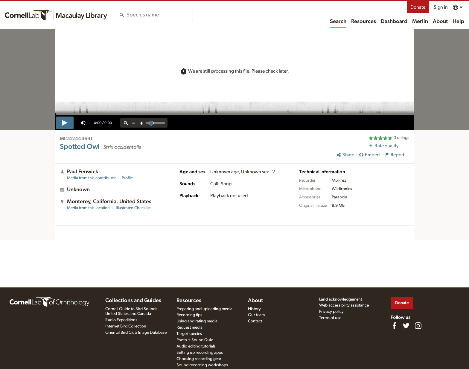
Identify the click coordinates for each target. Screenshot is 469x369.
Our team (256, 315)
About (440, 21)
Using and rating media (196, 321)
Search (338, 21)
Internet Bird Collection (125, 326)
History (254, 309)
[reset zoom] (126, 123)
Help (458, 21)
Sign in (441, 7)
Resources (363, 21)
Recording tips (189, 315)
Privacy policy (331, 312)
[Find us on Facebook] (394, 325)
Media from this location (88, 208)
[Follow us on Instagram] (418, 325)
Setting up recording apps (199, 352)
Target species (189, 334)
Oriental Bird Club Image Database (136, 332)
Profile (127, 178)
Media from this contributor (91, 178)
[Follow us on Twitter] (406, 325)
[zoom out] (133, 123)
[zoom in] (141, 123)
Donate (417, 7)
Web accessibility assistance (344, 305)
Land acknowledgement (340, 299)
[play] (65, 123)
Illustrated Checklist (133, 208)
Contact (255, 321)
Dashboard (394, 21)
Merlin (420, 21)
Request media (189, 327)
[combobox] (160, 15)
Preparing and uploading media (204, 309)
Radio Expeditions (121, 320)
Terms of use (330, 318)
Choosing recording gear (198, 359)
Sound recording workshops (202, 365)
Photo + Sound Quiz (194, 340)
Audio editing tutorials (196, 346)
